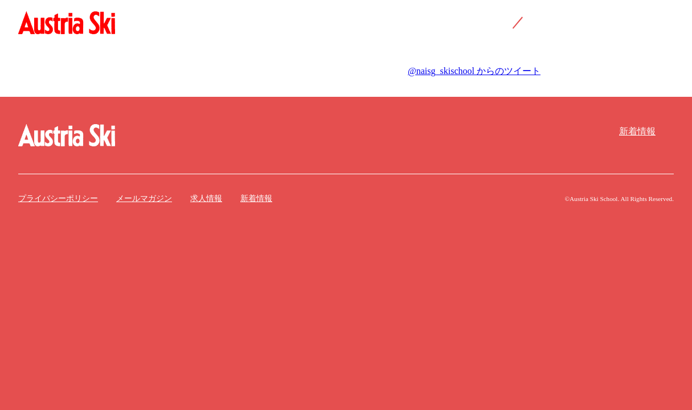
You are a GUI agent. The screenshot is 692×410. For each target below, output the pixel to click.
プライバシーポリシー (58, 198)
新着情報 (637, 131)
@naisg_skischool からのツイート (474, 71)
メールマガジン (144, 198)
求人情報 (206, 198)
